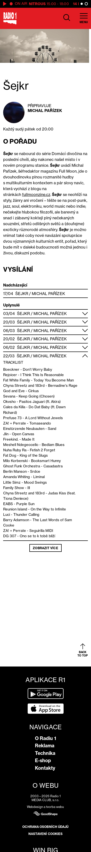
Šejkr (21, 293)
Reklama (44, 746)
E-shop (43, 760)
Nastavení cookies (45, 834)
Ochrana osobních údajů (45, 827)
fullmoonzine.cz (36, 194)
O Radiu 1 (45, 738)
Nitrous (37, 3)
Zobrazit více (45, 548)
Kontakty (45, 768)
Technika (45, 753)
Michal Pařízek (45, 110)
